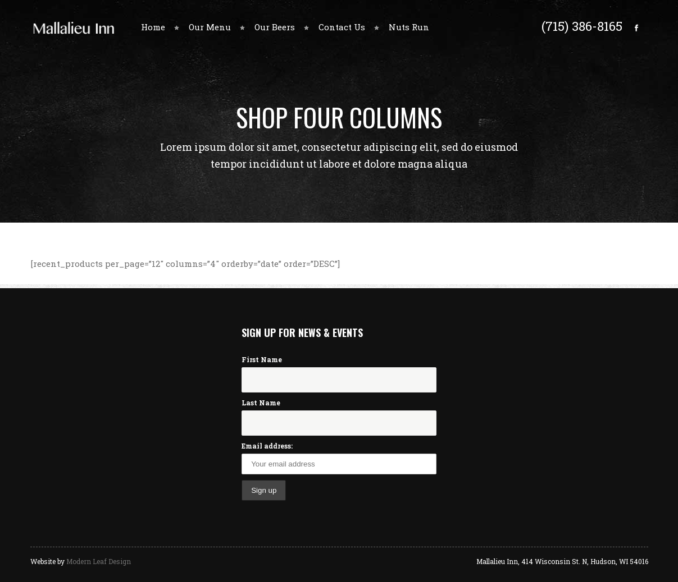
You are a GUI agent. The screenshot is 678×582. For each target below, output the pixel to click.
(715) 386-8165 (582, 25)
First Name (262, 359)
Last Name (261, 402)
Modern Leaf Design (98, 561)
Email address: (267, 445)
